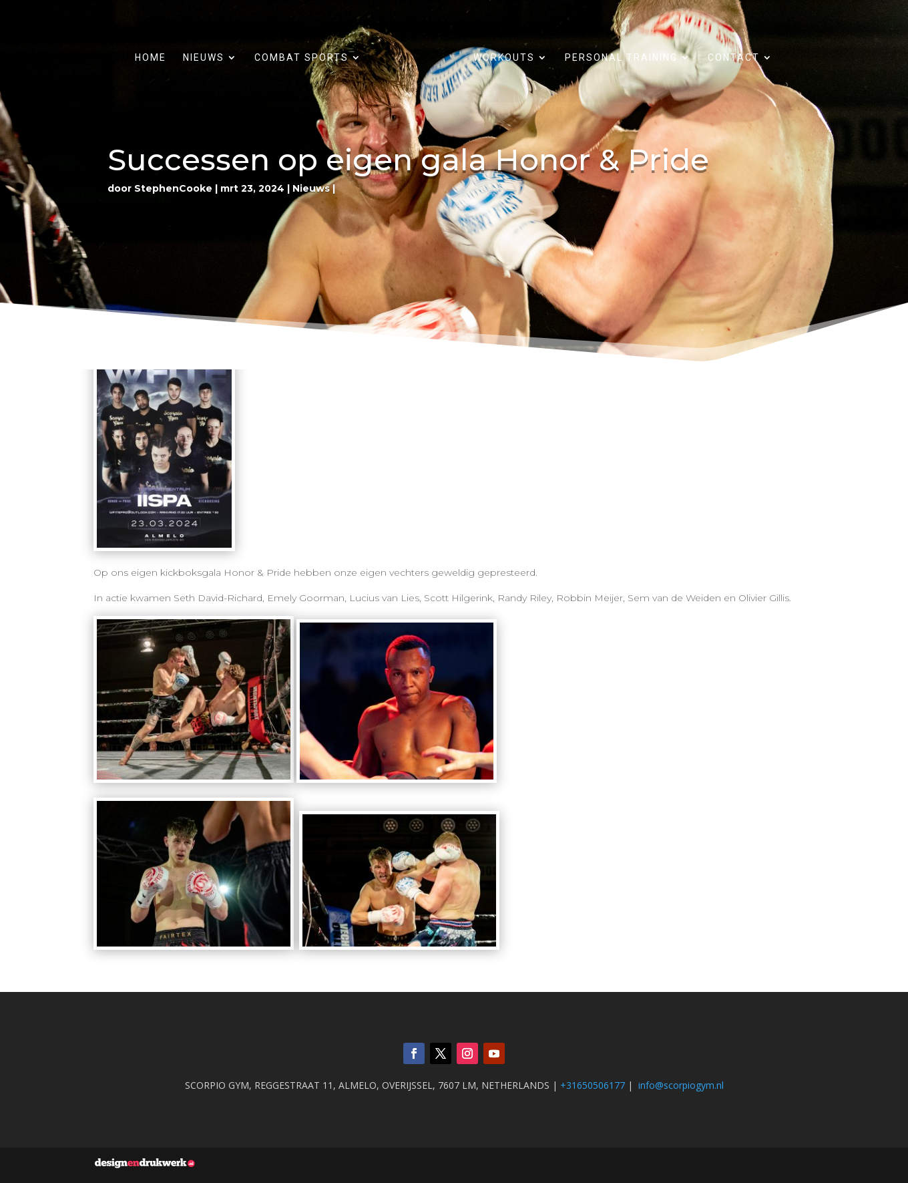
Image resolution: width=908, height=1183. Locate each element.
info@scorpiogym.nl (681, 1085)
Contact (734, 58)
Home (150, 58)
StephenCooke (173, 188)
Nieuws (203, 58)
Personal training (621, 58)
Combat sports (301, 58)
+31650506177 (592, 1085)
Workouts (504, 58)
